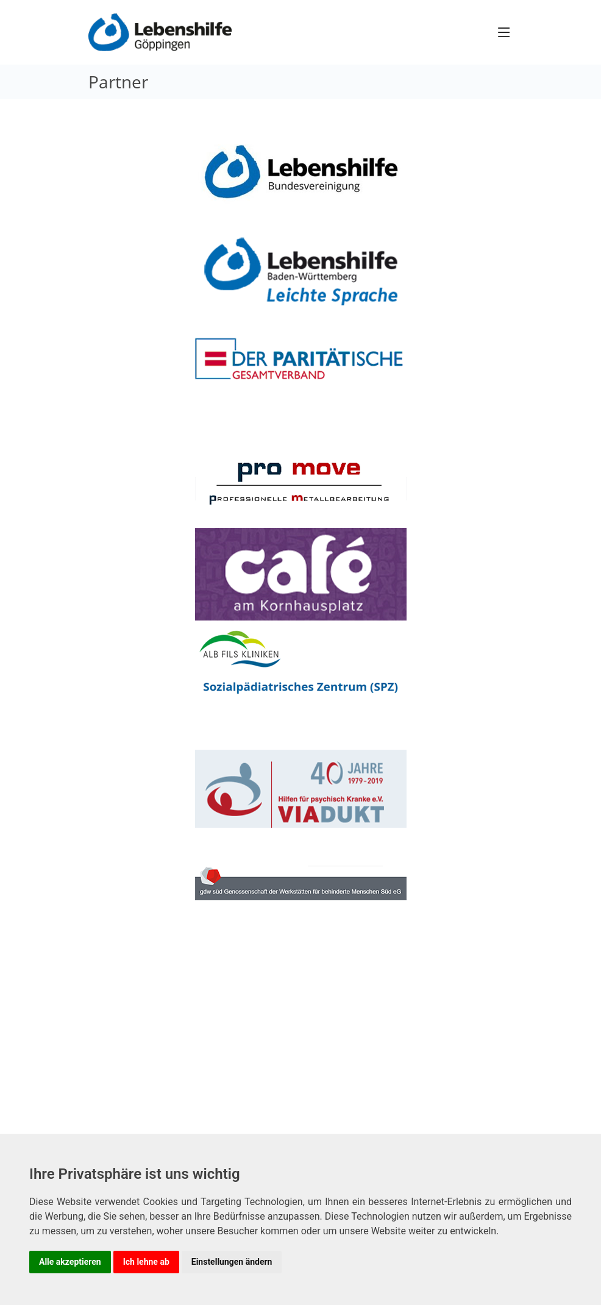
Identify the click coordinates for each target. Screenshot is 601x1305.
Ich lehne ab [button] (146, 1262)
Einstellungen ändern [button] (231, 1262)
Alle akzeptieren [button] (70, 1262)
